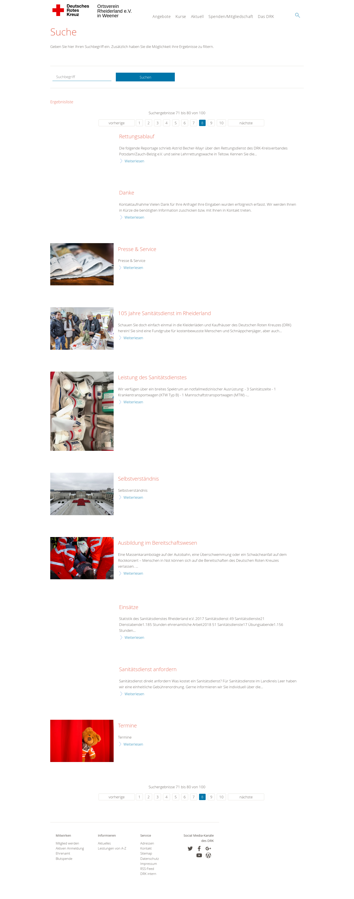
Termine (127, 726)
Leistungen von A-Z (112, 849)
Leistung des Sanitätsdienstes (152, 378)
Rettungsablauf (136, 137)
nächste (246, 123)
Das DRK (266, 16)
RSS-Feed (147, 870)
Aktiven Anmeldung (70, 849)
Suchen (145, 78)
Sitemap (146, 854)
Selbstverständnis (138, 479)
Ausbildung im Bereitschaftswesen (157, 544)
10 (221, 123)
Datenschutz (149, 859)
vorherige (117, 123)
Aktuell (197, 16)
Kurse (180, 16)
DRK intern (148, 875)
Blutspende (64, 859)
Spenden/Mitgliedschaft (230, 16)
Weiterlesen (134, 161)
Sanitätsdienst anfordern (148, 670)
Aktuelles (104, 844)
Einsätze (128, 608)
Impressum (148, 865)
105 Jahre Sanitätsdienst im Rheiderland (164, 314)
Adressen (147, 844)
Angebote (162, 16)
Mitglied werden (67, 844)
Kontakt (146, 849)
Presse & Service (137, 250)
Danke (126, 194)
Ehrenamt (63, 854)
